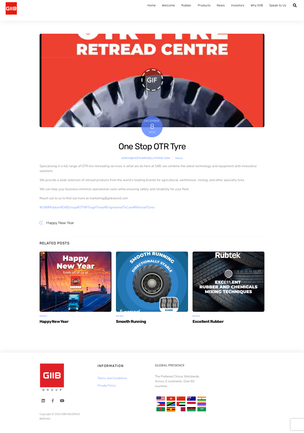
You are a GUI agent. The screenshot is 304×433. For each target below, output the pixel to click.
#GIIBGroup (68, 207)
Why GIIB (257, 5)
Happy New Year (60, 223)
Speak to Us (277, 5)
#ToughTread (94, 207)
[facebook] (53, 400)
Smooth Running (131, 321)
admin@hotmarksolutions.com (145, 158)
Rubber (186, 5)
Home (151, 5)
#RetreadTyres (144, 207)
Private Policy (107, 385)
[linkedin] (43, 400)
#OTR (81, 207)
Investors (237, 5)
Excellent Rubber (208, 321)
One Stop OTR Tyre (152, 146)
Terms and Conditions (112, 378)
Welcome (168, 5)
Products (204, 5)
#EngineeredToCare (118, 207)
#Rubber (54, 207)
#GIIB (44, 207)
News (221, 5)
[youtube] (62, 400)
